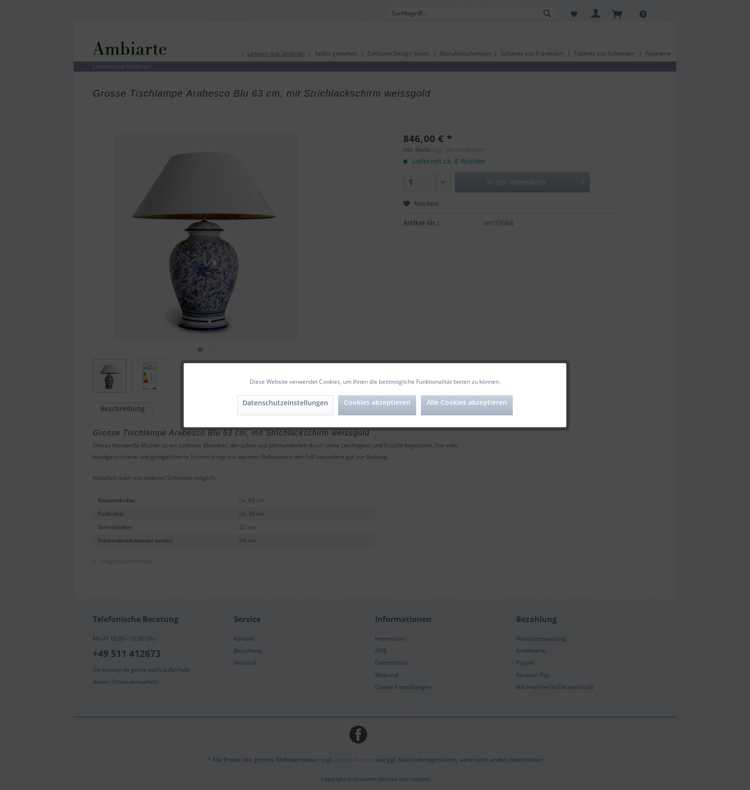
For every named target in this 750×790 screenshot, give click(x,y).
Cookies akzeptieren (377, 402)
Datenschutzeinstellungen (285, 402)
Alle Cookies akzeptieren (467, 402)
